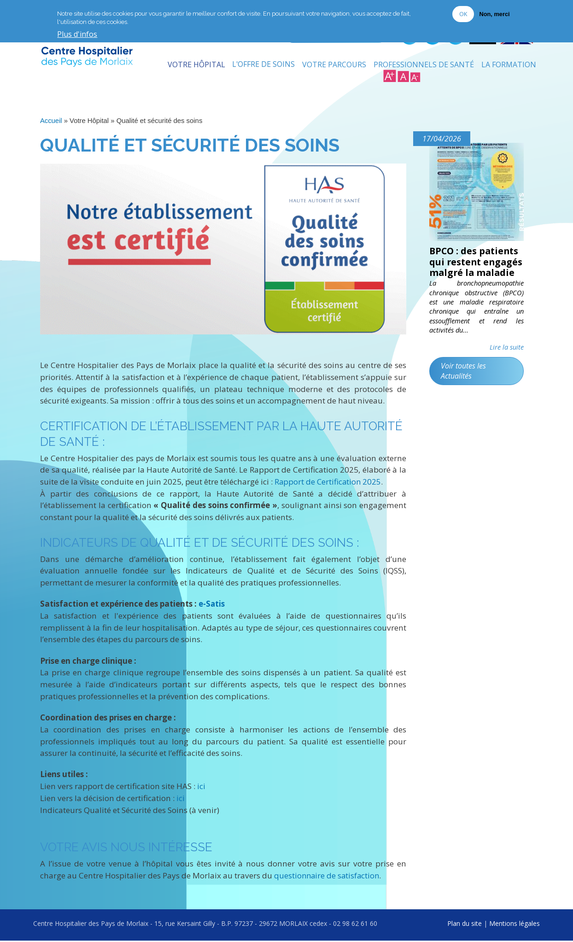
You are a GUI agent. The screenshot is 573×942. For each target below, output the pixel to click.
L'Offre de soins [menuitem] (263, 67)
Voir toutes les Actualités (463, 384)
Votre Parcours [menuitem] (334, 67)
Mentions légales (514, 924)
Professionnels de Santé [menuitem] (424, 67)
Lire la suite (507, 361)
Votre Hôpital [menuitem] (195, 67)
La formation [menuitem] (508, 67)
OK (463, 14)
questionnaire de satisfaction (328, 877)
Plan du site (464, 924)
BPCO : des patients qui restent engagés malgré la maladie (475, 270)
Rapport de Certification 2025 (329, 483)
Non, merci (494, 14)
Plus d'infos (77, 34)
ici (201, 788)
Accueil (51, 123)
